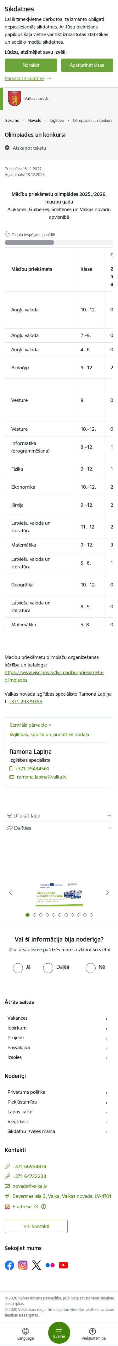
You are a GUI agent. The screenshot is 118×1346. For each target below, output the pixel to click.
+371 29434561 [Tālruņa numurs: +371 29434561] (32, 769)
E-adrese (23, 1207)
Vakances (18, 1018)
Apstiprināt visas (87, 65)
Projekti (16, 1038)
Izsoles (15, 1057)
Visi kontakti (36, 1226)
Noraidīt (31, 65)
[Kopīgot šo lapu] (59, 828)
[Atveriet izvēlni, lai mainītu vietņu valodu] (25, 1335)
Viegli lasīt (18, 1121)
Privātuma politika (26, 1092)
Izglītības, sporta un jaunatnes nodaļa (49, 734)
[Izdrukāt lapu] (59, 816)
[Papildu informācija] (43, 1206)
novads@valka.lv (30, 1186)
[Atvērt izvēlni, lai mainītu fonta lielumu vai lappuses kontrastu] (92, 1335)
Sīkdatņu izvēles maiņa (31, 1131)
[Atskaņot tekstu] (29, 148)
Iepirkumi (17, 1028)
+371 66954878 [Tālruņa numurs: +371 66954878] (29, 1166)
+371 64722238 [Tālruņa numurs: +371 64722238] (29, 1176)
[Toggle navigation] (59, 1333)
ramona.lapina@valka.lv (41, 777)
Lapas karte (20, 1112)
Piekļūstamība (22, 1102)
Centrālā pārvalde (28, 725)
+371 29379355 (25, 701)
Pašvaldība (19, 1047)
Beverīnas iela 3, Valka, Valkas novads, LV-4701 (62, 1196)
